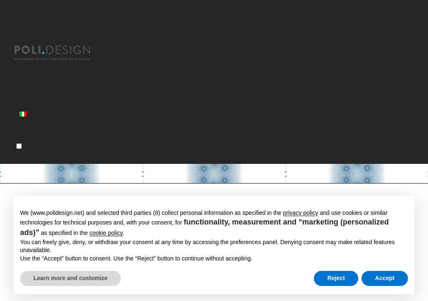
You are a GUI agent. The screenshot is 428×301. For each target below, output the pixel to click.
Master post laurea (47, 69)
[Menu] (19, 146)
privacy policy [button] (300, 212)
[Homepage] (60, 53)
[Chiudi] (20, 41)
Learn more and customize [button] (70, 278)
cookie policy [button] (106, 233)
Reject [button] (336, 278)
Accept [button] (385, 278)
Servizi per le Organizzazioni (61, 91)
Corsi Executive (40, 80)
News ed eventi (40, 102)
